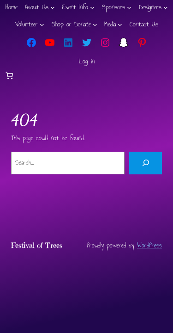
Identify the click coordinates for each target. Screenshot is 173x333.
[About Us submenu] (52, 7)
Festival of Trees (36, 245)
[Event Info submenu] (92, 7)
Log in (87, 61)
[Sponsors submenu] (129, 7)
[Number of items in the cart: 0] (9, 75)
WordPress (149, 245)
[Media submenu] (120, 24)
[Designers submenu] (165, 7)
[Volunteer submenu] (42, 24)
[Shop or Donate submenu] (95, 24)
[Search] (145, 163)
